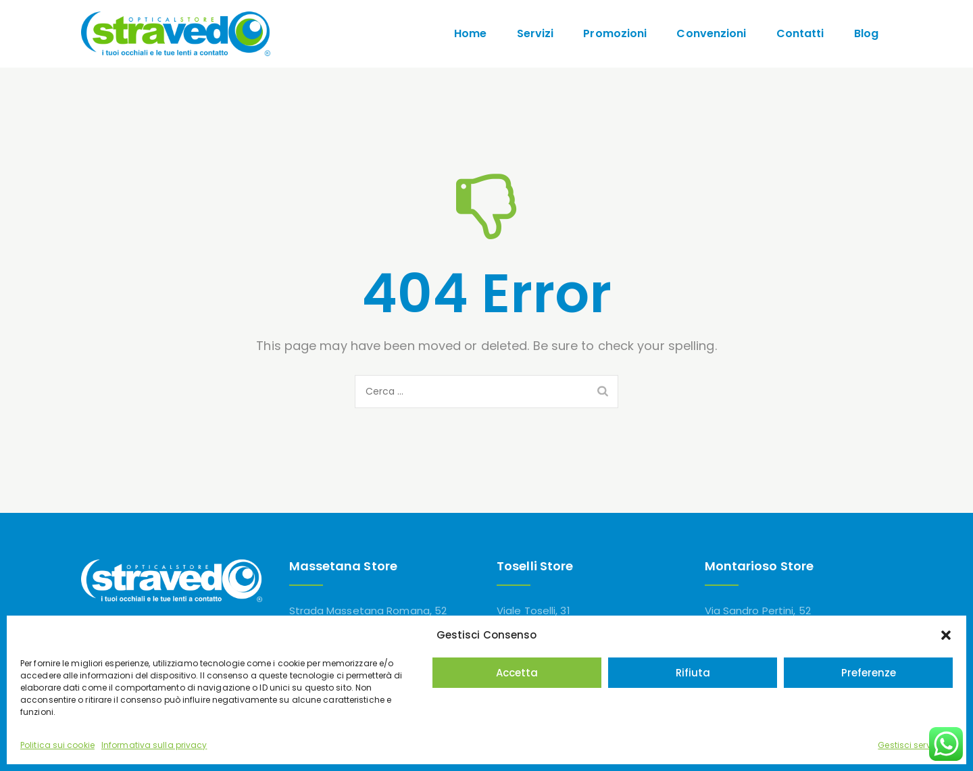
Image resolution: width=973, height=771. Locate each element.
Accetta (517, 673)
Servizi (535, 33)
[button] (946, 635)
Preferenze (868, 673)
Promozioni (615, 33)
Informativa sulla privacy (154, 745)
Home (470, 33)
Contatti (800, 33)
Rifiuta (693, 673)
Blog (866, 33)
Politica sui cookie (57, 745)
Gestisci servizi (908, 745)
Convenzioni (711, 33)
